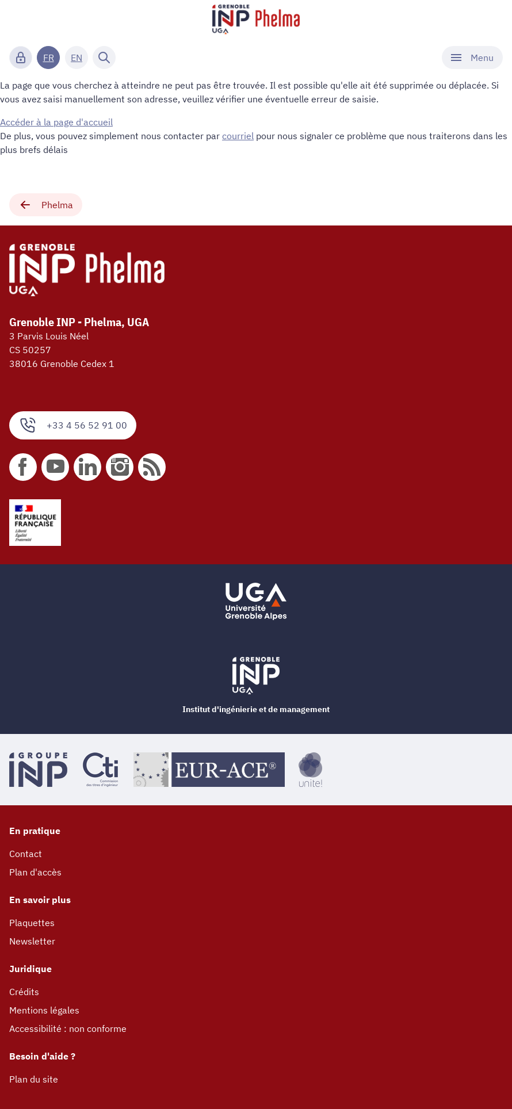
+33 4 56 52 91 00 (72, 425)
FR (48, 57)
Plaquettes (32, 922)
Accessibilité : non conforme (68, 1028)
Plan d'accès (35, 872)
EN (76, 57)
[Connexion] (20, 57)
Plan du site (33, 1079)
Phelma (45, 205)
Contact (25, 853)
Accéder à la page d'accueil (56, 122)
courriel (238, 136)
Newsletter (32, 941)
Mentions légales (44, 1010)
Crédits (24, 991)
